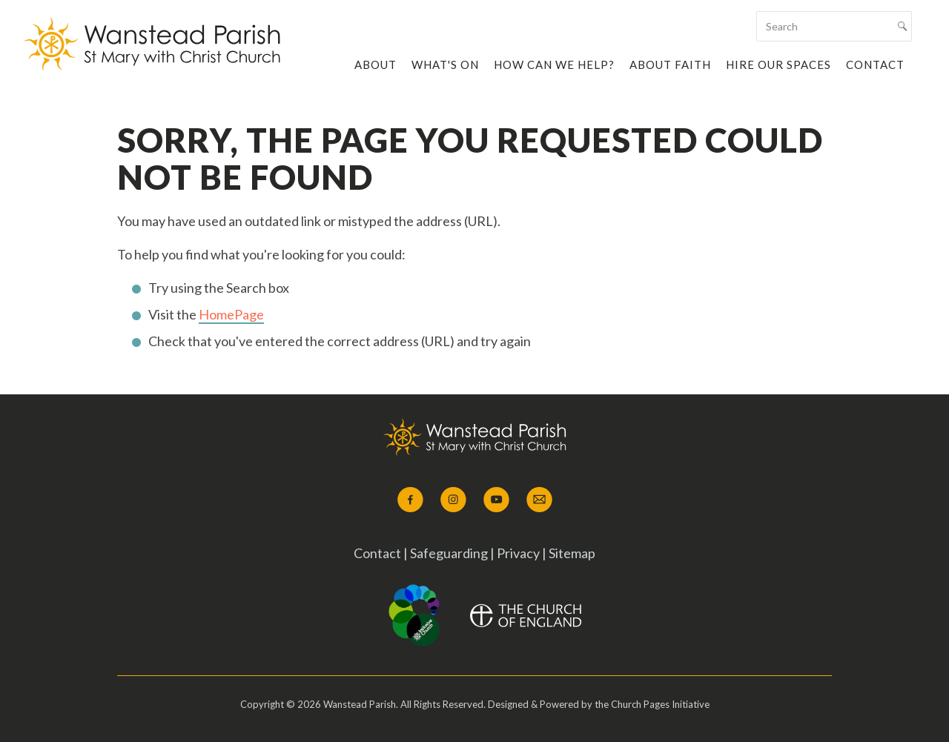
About (375, 64)
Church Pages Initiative (660, 704)
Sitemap (572, 553)
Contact (875, 64)
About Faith (670, 64)
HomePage (231, 314)
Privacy (518, 553)
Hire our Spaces (778, 64)
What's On (445, 64)
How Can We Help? (554, 64)
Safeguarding (450, 553)
